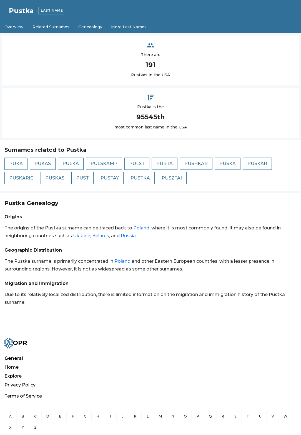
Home (11, 367)
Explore (13, 376)
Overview (14, 26)
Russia (128, 235)
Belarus (100, 235)
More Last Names (129, 26)
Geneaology (90, 26)
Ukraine (81, 235)
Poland (141, 228)
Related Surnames (50, 26)
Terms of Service (23, 396)
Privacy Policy (20, 385)
